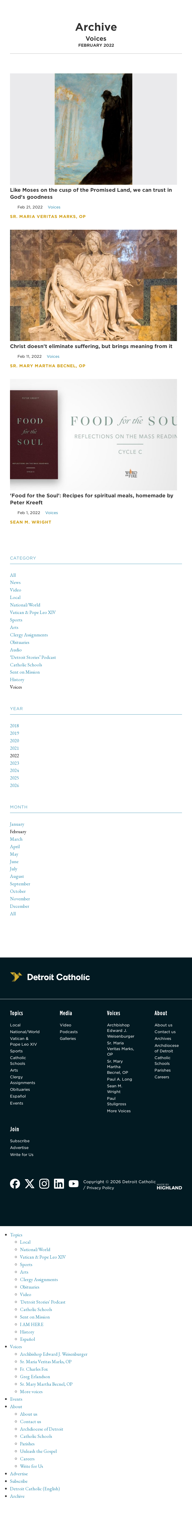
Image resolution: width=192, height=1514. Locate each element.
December (20, 908)
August (17, 878)
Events (17, 1110)
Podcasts (72, 1034)
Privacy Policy (122, 1196)
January (17, 825)
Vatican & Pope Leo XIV (34, 614)
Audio (16, 651)
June (14, 863)
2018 (15, 727)
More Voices (119, 1118)
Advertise (20, 1155)
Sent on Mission (25, 673)
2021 (15, 749)
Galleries (72, 1041)
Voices (16, 688)
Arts (14, 628)
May (14, 855)
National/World (26, 606)
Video (16, 591)
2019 (15, 734)
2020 (15, 742)
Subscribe (20, 1148)
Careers (164, 1082)
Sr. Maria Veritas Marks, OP (117, 1052)
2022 (15, 757)
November (20, 900)
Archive (18, 1505)
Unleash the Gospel (39, 1460)
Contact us (167, 1034)
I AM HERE (32, 1333)
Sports (16, 621)
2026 (15, 787)
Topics (16, 1243)
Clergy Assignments (30, 636)
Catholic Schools (26, 666)
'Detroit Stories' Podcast (43, 1311)
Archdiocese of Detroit (169, 1051)
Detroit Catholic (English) (35, 1497)
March (16, 840)
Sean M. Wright (114, 1094)
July (14, 870)
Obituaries (20, 643)
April (15, 848)
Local (15, 599)
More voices (32, 1400)
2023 (15, 764)
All (13, 576)
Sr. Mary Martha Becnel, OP (117, 1071)
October (18, 893)
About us (165, 1026)
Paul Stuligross (116, 1108)
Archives (165, 1041)
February (19, 833)
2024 (15, 772)
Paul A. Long (119, 1084)
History (17, 681)
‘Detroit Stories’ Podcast (34, 658)
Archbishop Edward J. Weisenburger (121, 1032)
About (16, 1415)
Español (18, 1102)
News (15, 584)
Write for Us (23, 1163)
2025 (15, 779)
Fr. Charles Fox (35, 1378)
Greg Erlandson (35, 1385)
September (20, 885)
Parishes (164, 1075)
